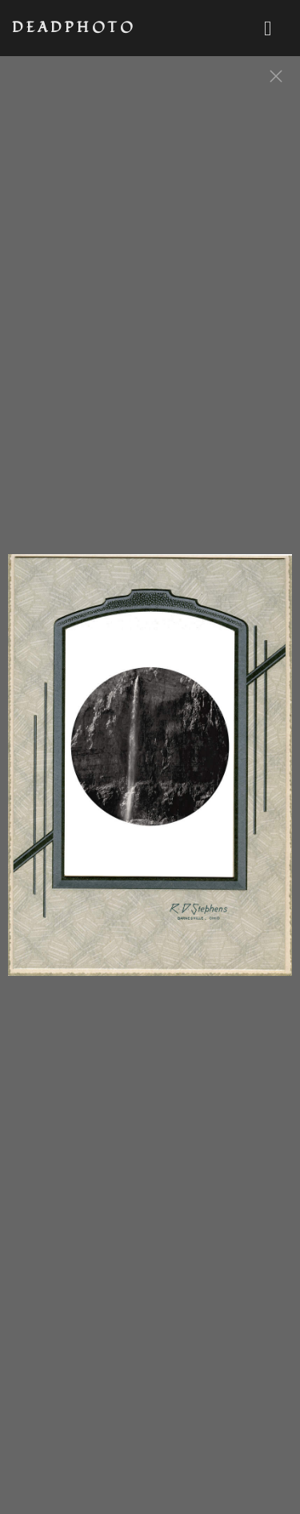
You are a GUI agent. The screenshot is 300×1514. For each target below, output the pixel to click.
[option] (150, 773)
